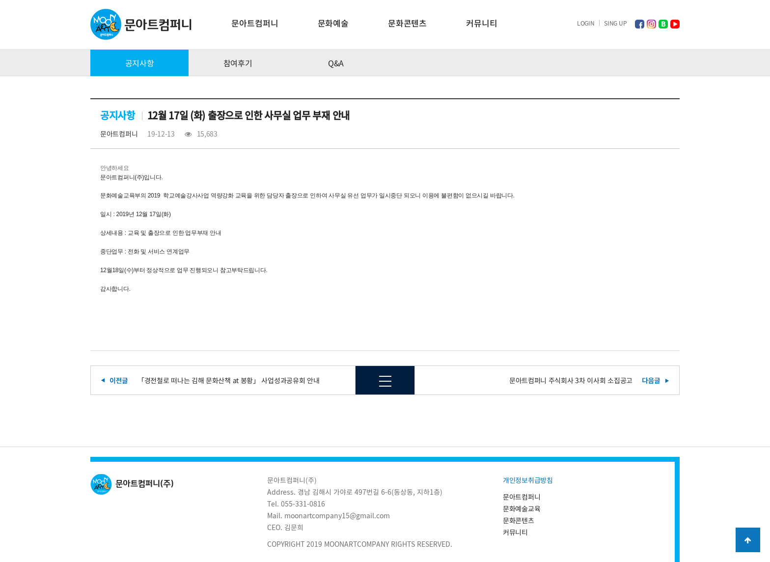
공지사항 (139, 63)
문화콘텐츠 (407, 23)
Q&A (336, 63)
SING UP (615, 23)
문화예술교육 (521, 508)
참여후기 (237, 63)
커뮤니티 (481, 23)
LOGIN (586, 23)
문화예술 (333, 23)
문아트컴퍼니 (254, 23)
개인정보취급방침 (528, 480)
